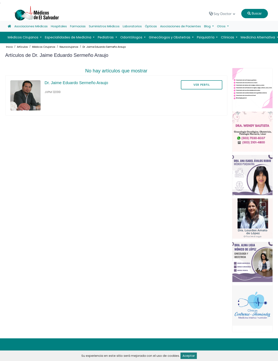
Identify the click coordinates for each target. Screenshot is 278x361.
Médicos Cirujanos (43, 47)
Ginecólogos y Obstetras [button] (170, 37)
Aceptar (189, 356)
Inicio (9, 47)
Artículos (22, 47)
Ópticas (151, 26)
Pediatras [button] (106, 37)
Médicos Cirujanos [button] (23, 37)
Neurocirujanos (69, 47)
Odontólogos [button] (131, 37)
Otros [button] (221, 26)
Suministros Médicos (104, 26)
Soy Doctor (222, 14)
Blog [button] (207, 26)
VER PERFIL (201, 85)
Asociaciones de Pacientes (180, 26)
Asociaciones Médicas (31, 26)
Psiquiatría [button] (206, 37)
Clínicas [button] (228, 37)
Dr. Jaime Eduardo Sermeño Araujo (104, 47)
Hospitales (59, 26)
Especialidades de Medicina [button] (68, 37)
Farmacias (78, 26)
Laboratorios (132, 26)
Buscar (255, 13)
